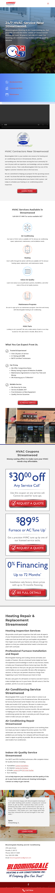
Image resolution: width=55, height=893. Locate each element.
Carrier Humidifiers (21, 766)
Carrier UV (16, 770)
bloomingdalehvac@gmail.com (20, 858)
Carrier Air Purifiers (21, 768)
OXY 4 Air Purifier (28, 770)
